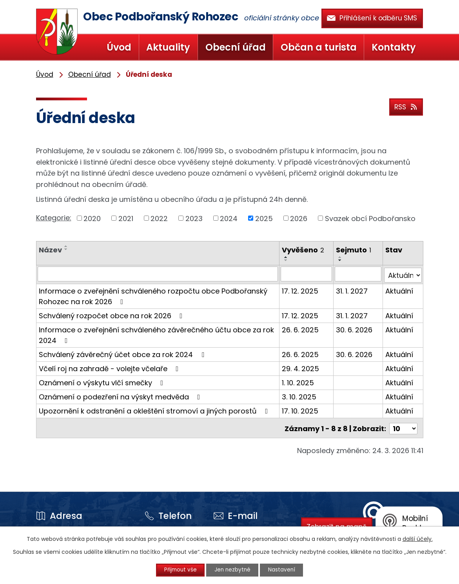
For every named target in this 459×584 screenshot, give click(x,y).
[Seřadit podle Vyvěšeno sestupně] (286, 260)
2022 (159, 218)
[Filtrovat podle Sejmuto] (358, 274)
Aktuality (168, 47)
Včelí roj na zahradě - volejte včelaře (110, 367)
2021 (125, 218)
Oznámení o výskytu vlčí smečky (103, 381)
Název (50, 250)
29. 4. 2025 (300, 367)
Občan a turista (319, 47)
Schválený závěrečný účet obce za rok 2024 (123, 353)
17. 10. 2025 (300, 410)
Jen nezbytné (232, 570)
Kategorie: (53, 218)
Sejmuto (353, 250)
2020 (92, 218)
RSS (405, 106)
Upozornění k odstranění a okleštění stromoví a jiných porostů (155, 410)
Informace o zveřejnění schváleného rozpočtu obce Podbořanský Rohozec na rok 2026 (153, 295)
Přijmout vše (177, 570)
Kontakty (394, 47)
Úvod (119, 47)
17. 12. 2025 (300, 290)
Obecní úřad (235, 47)
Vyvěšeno (303, 250)
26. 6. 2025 (300, 329)
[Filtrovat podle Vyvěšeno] (306, 274)
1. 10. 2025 (298, 381)
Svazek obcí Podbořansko (370, 218)
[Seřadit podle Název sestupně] (66, 249)
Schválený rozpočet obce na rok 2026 (112, 314)
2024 (229, 218)
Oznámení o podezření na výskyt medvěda (121, 396)
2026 (298, 218)
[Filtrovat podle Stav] (403, 274)
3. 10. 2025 (299, 396)
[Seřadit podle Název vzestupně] (66, 246)
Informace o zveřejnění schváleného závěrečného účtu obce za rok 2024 (156, 334)
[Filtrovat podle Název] (158, 274)
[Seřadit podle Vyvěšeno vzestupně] (286, 257)
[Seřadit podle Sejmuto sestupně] (340, 260)
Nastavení (285, 570)
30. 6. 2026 (354, 329)
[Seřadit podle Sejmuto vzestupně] (340, 257)
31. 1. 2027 (352, 290)
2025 (264, 218)
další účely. (418, 538)
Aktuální (400, 290)
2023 (194, 218)
